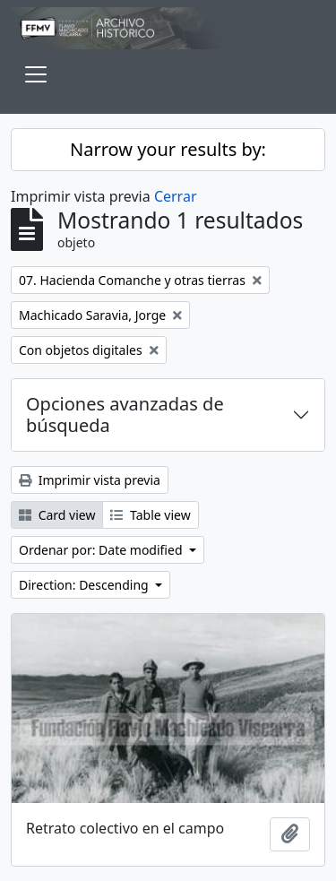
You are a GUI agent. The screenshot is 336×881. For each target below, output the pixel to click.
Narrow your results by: (168, 149)
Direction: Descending (85, 584)
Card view (57, 514)
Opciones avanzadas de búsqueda (125, 414)
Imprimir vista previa (89, 479)
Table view (150, 514)
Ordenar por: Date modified (102, 549)
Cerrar (175, 196)
